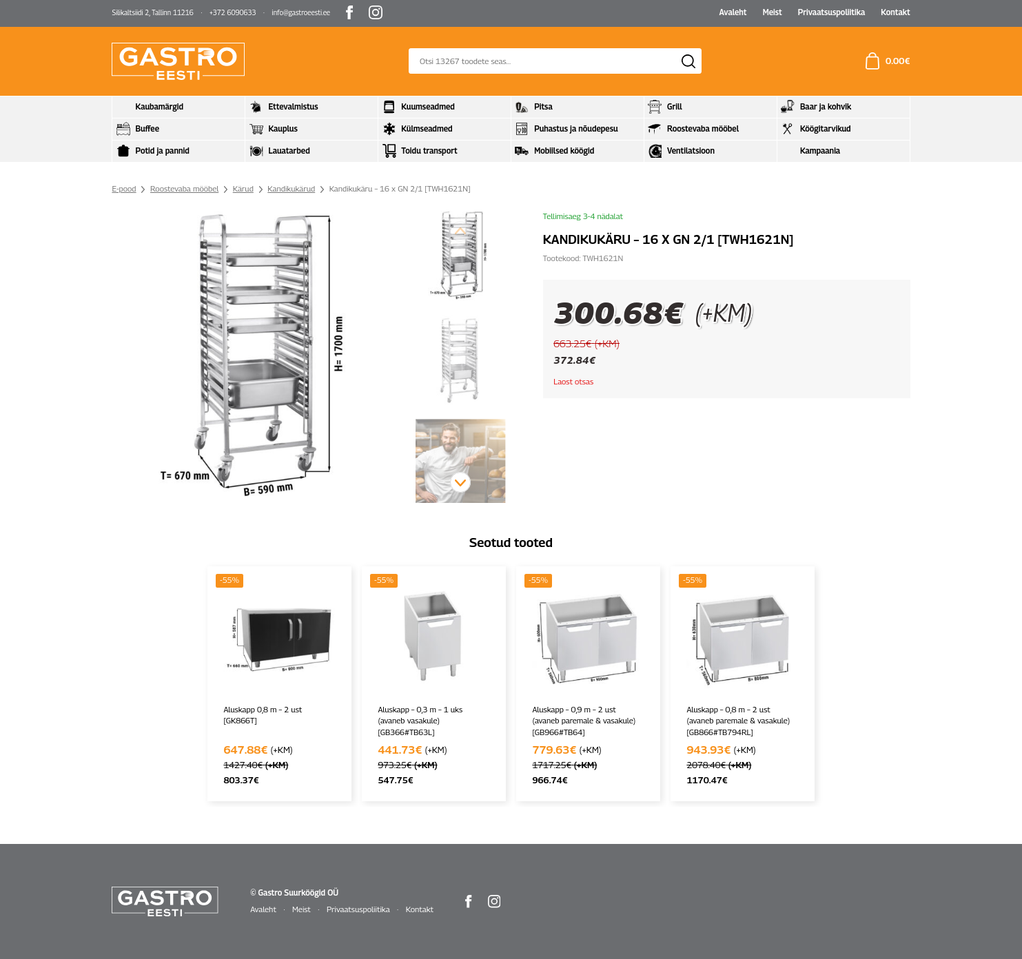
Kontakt (895, 12)
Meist (772, 12)
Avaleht (732, 12)
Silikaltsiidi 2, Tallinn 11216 (152, 12)
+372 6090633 (232, 12)
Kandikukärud (291, 189)
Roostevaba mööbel (184, 189)
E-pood (124, 189)
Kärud (243, 189)
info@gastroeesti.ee (301, 12)
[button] (460, 482)
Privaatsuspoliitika (831, 12)
